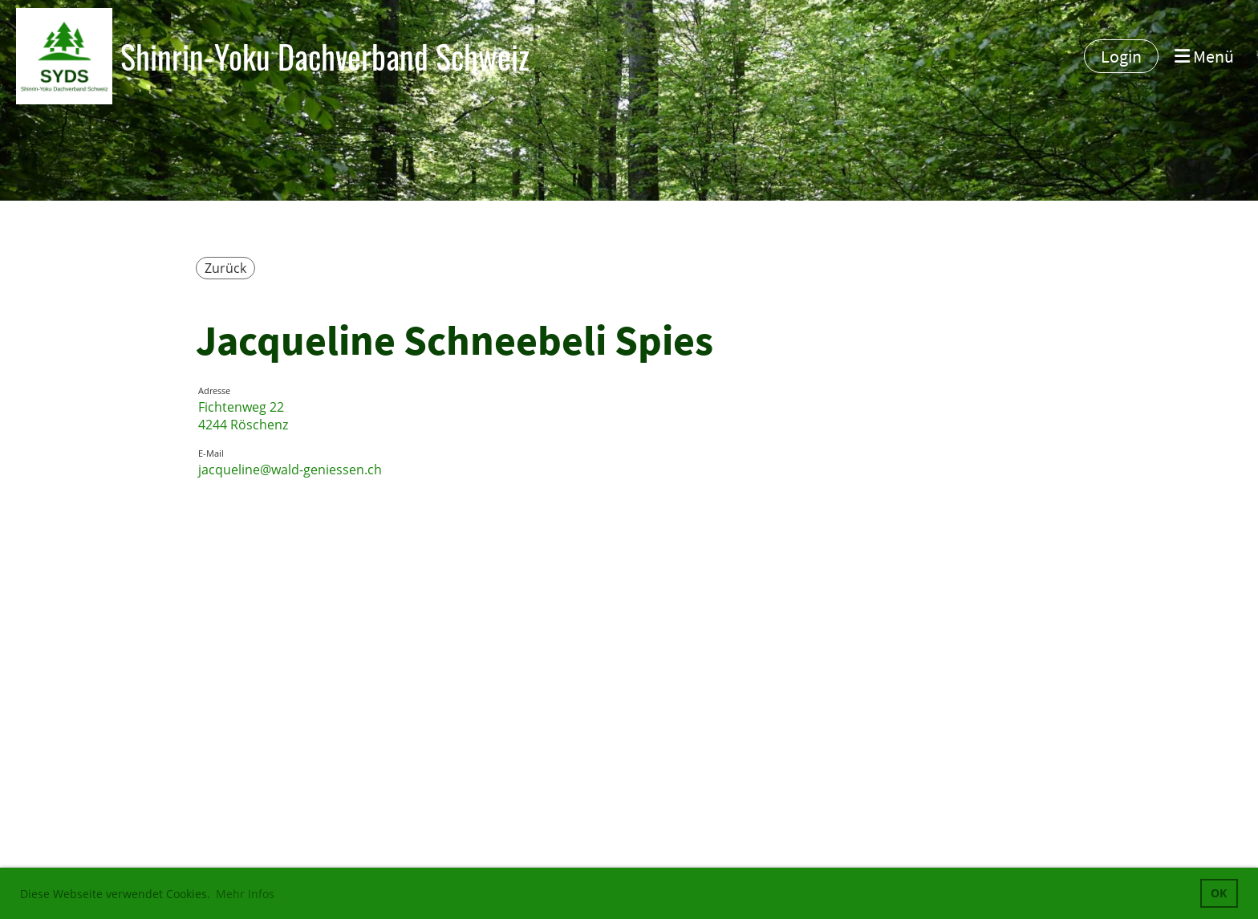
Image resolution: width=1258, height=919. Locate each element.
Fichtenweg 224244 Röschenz (243, 415)
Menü (1204, 56)
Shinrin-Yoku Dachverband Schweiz (325, 56)
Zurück (225, 268)
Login (1121, 56)
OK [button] (1219, 893)
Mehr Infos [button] (245, 893)
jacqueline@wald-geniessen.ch (290, 469)
